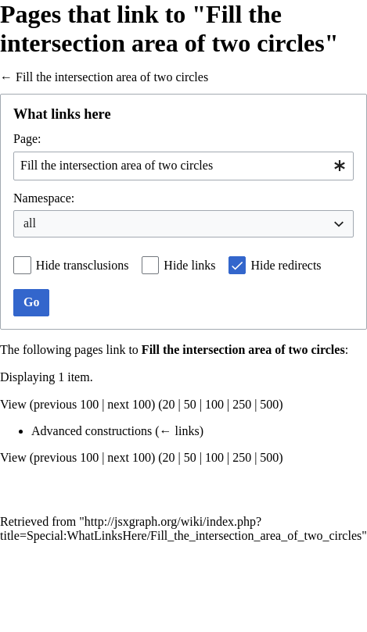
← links (180, 430)
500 (269, 404)
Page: (27, 138)
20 (169, 404)
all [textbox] (29, 223)
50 (190, 404)
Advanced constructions (91, 430)
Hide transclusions (82, 265)
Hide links (189, 265)
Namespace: (43, 198)
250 (241, 404)
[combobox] (183, 166)
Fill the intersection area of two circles (112, 77)
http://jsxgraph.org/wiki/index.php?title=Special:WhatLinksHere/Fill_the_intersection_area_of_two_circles (181, 528)
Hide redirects (285, 265)
